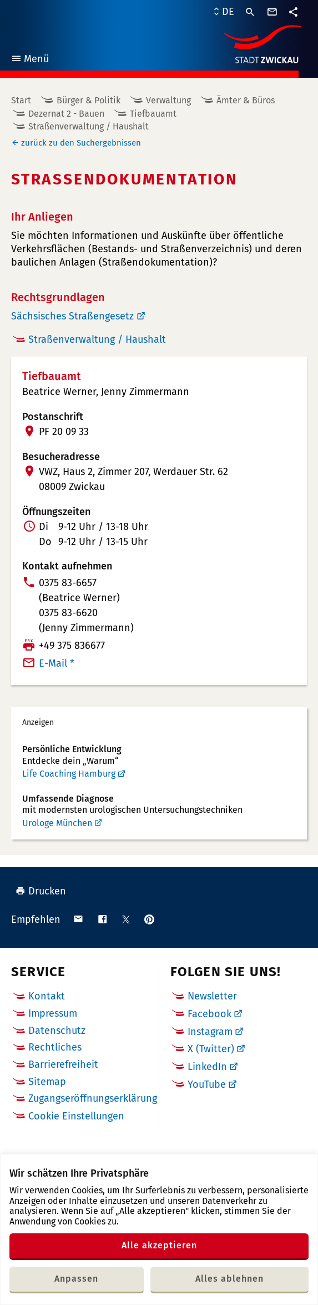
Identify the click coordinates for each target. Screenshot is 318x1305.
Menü (30, 60)
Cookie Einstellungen (76, 1116)
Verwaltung (168, 100)
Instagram (210, 1032)
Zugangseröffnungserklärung (92, 1098)
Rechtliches (55, 1047)
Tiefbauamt (153, 113)
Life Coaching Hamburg (68, 773)
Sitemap (47, 1082)
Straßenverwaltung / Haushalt (88, 126)
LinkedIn (207, 1067)
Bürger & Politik (88, 100)
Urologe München (57, 823)
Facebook (209, 1014)
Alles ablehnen (229, 1278)
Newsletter (212, 996)
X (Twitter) (211, 1049)
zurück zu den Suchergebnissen (81, 143)
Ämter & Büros (245, 100)
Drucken (41, 891)
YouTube (207, 1084)
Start (21, 100)
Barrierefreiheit (63, 1064)
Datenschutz (56, 1030)
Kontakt (46, 996)
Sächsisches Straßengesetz (72, 316)
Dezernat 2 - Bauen (66, 113)
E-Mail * (56, 663)
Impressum (52, 1013)
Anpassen (76, 1278)
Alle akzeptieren (159, 1245)
